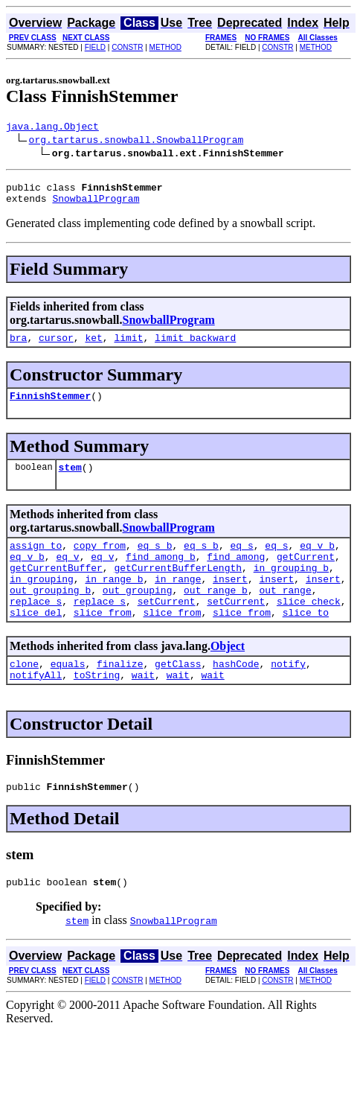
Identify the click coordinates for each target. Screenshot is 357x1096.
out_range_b (216, 614)
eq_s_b (155, 560)
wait (143, 708)
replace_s (36, 627)
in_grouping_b (291, 587)
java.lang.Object (52, 128)
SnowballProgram (95, 204)
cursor (56, 346)
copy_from (100, 560)
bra (18, 346)
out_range (285, 614)
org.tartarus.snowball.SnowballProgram (136, 141)
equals (68, 694)
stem (70, 480)
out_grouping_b (50, 614)
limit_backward (195, 346)
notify (288, 694)
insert (230, 601)
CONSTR (127, 47)
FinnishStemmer (50, 406)
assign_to (36, 560)
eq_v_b (317, 560)
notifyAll (36, 708)
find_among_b (161, 574)
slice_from (103, 641)
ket (93, 346)
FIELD (95, 47)
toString (97, 708)
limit (128, 346)
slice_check (309, 627)
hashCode (236, 694)
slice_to (306, 641)
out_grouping (138, 614)
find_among (236, 574)
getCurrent (306, 574)
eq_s (241, 560)
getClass (178, 694)
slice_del (36, 641)
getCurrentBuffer (56, 587)
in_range (178, 601)
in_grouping (42, 601)
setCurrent (167, 627)
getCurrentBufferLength (178, 587)
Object (227, 675)
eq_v (67, 574)
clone (24, 694)
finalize (120, 694)
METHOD (165, 47)
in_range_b (114, 601)
